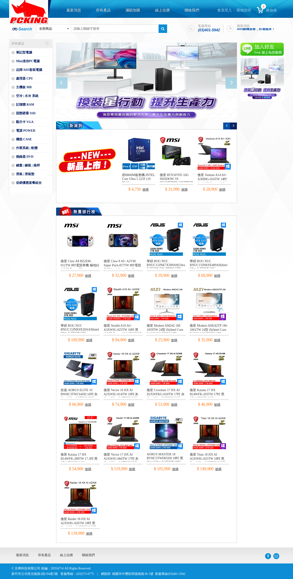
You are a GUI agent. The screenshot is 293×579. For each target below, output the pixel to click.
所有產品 (103, 10)
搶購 (145, 189)
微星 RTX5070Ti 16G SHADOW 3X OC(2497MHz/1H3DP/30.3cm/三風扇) (180, 180)
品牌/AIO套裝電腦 (29, 70)
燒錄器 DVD (24, 156)
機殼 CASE (24, 139)
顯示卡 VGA (25, 122)
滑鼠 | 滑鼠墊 (25, 174)
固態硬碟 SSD (25, 113)
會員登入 (224, 10)
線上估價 (162, 10)
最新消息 (73, 10)
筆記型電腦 (24, 52)
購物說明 (243, 10)
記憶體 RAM (25, 104)
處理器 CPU (24, 78)
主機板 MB (24, 87)
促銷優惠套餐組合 (29, 182)
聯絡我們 (191, 10)
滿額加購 (132, 10)
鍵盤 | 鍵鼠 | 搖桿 (28, 165)
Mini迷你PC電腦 (28, 61)
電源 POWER (25, 130)
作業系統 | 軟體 (27, 148)
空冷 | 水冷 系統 (27, 96)
